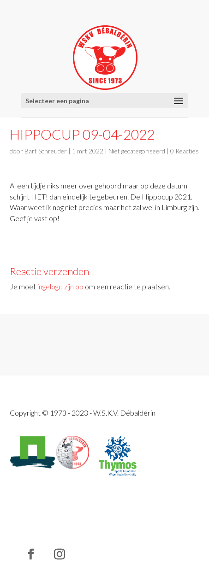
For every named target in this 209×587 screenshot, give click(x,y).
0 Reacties (184, 151)
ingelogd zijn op (60, 286)
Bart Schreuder (45, 151)
